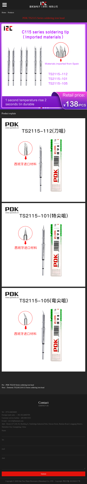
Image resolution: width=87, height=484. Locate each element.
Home (4, 12)
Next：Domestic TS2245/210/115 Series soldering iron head (23, 388)
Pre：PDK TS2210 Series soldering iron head (18, 385)
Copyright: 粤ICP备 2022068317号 (67, 481)
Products (11, 12)
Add (3, 458)
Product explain (9, 113)
